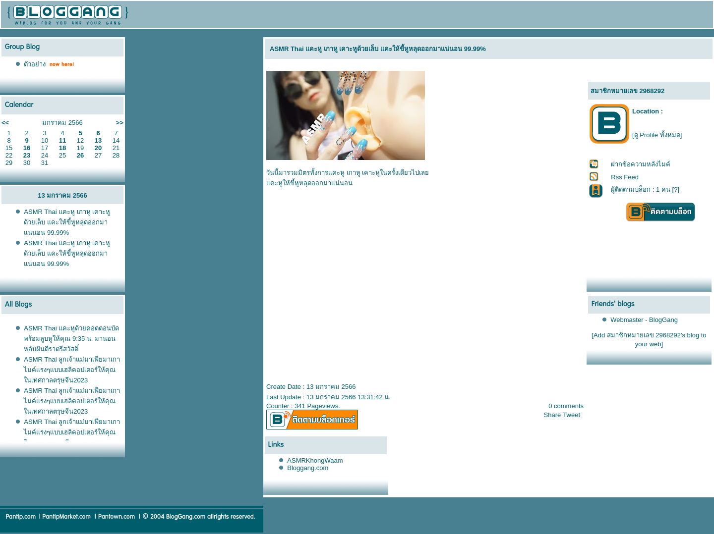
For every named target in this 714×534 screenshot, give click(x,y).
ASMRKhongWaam (315, 460)
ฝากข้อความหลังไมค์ (640, 164)
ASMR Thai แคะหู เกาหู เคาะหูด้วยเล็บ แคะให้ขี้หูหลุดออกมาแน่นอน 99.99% (67, 222)
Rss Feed (625, 177)
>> (119, 122)
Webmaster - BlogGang (644, 319)
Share (552, 415)
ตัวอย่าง (35, 64)
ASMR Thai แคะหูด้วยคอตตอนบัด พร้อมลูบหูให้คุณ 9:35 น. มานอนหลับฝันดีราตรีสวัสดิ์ (71, 338)
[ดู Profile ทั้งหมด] (657, 135)
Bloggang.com (307, 468)
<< (5, 122)
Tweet (571, 415)
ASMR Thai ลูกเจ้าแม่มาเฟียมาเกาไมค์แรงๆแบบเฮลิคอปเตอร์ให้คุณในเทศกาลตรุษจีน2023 (72, 370)
